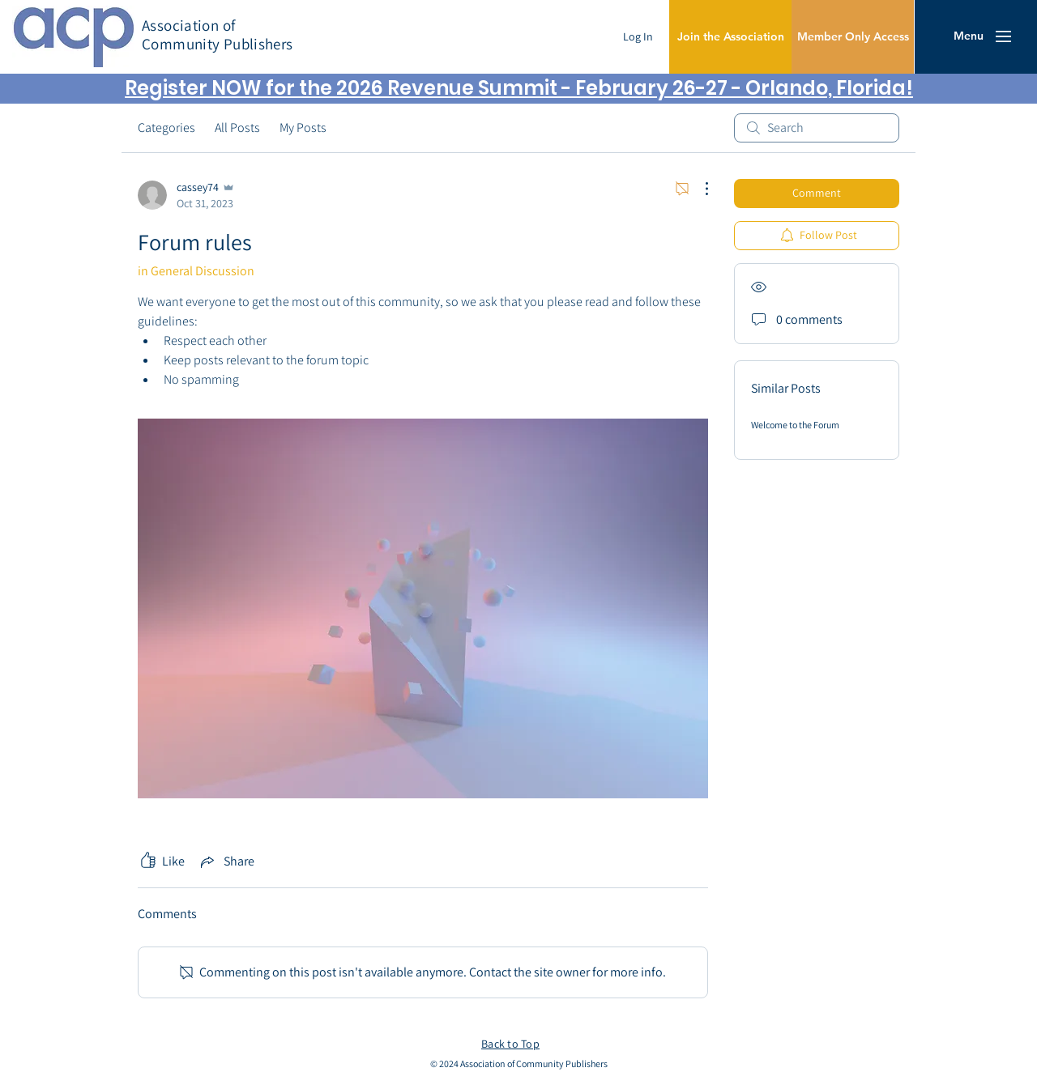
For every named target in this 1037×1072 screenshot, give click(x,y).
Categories (166, 127)
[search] (816, 128)
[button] (968, 36)
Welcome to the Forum (795, 425)
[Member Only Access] (853, 37)
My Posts (303, 127)
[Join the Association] (730, 37)
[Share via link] (226, 861)
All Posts (237, 127)
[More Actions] (698, 188)
